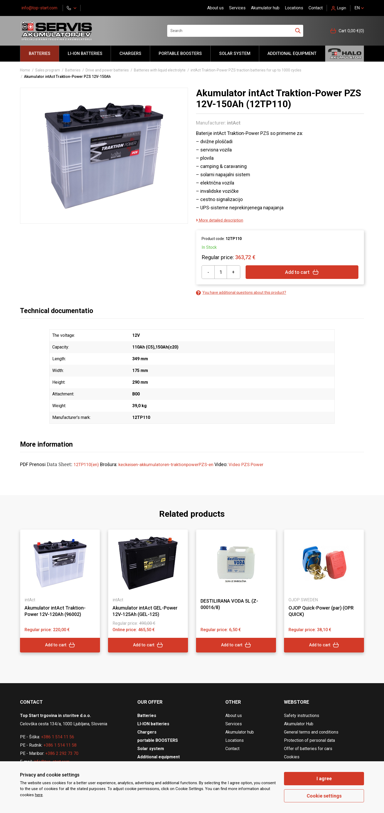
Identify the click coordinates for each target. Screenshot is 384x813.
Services (237, 7)
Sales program (47, 70)
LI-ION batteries (85, 53)
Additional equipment (292, 53)
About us (215, 7)
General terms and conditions (311, 732)
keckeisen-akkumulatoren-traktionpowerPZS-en (171, 464)
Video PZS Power (256, 464)
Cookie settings (324, 796)
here (39, 794)
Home (25, 70)
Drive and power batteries (107, 70)
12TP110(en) (87, 464)
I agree (324, 778)
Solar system (234, 53)
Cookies (291, 756)
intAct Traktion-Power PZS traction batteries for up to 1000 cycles (246, 70)
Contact (316, 7)
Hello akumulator (344, 54)
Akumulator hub (265, 7)
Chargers (130, 53)
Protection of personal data (309, 740)
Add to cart (302, 272)
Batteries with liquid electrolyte (160, 70)
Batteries (39, 53)
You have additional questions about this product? (241, 292)
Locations (294, 7)
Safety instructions (301, 715)
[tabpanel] (60, 590)
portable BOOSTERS (180, 53)
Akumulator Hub (298, 723)
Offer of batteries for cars (308, 748)
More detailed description (221, 220)
